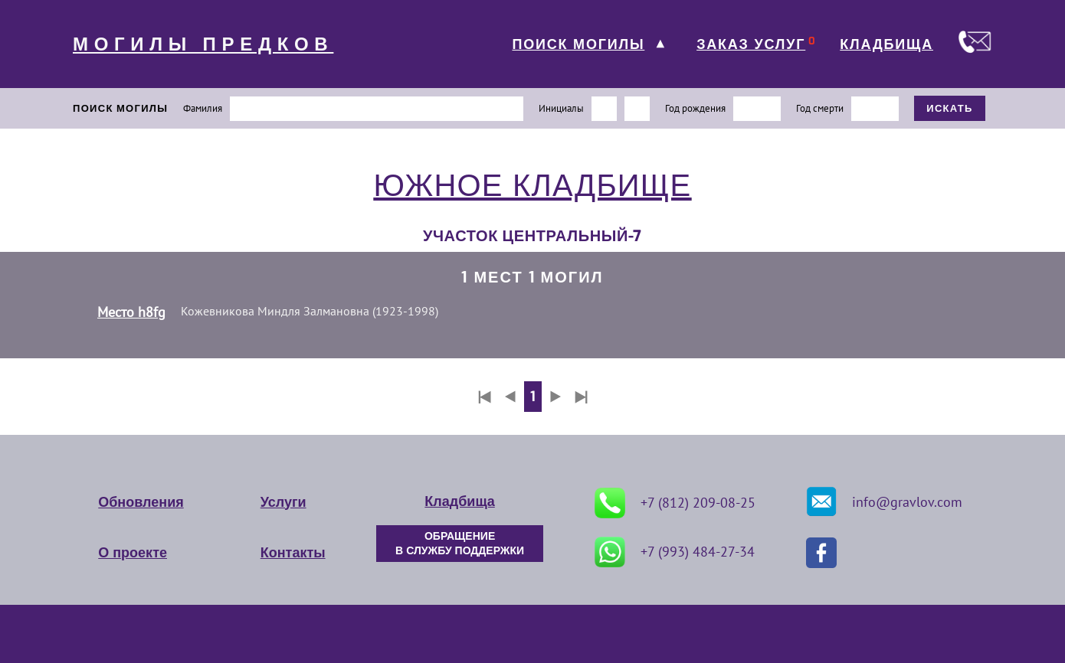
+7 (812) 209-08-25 (675, 503)
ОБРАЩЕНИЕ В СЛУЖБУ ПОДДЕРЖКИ (459, 543)
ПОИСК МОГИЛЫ (578, 44)
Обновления (140, 502)
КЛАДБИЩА (886, 44)
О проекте (132, 553)
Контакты (293, 553)
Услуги (283, 502)
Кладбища (459, 501)
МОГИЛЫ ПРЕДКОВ (203, 44)
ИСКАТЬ (949, 108)
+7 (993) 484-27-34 (675, 552)
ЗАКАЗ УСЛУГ (750, 44)
